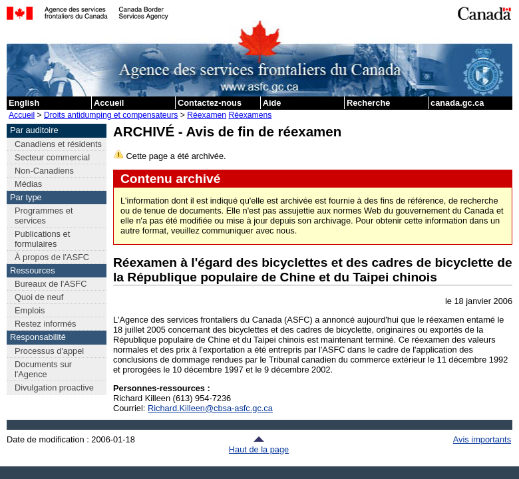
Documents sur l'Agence (43, 369)
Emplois (30, 310)
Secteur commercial (52, 157)
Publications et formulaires (42, 239)
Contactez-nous (210, 103)
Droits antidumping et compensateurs (111, 115)
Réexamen (206, 115)
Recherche (368, 103)
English (24, 103)
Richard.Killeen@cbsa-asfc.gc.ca (210, 408)
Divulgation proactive (54, 388)
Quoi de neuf (39, 297)
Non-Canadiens (44, 171)
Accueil (109, 103)
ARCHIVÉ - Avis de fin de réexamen (227, 131)
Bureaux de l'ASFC (50, 284)
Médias (28, 184)
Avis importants (482, 439)
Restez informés (45, 324)
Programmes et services (44, 216)
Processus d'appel (49, 351)
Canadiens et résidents (58, 144)
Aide (272, 103)
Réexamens (249, 115)
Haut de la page (259, 444)
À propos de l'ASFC (52, 257)
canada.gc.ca (457, 103)
